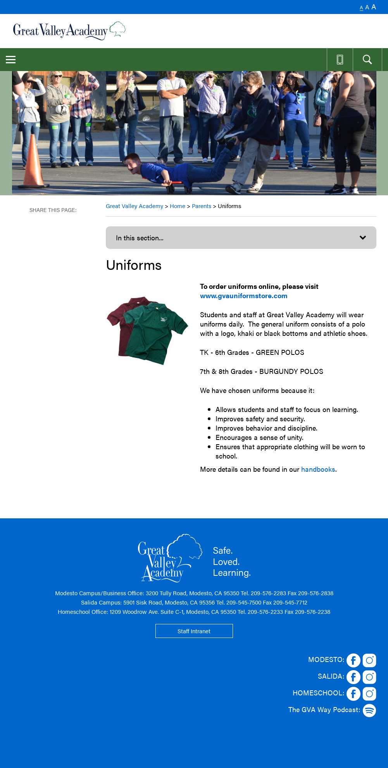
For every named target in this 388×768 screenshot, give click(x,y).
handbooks (318, 469)
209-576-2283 (268, 593)
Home (177, 206)
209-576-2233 (265, 611)
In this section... (140, 237)
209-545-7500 (243, 602)
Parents (201, 206)
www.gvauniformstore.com (244, 295)
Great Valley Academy (134, 206)
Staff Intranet (194, 631)
